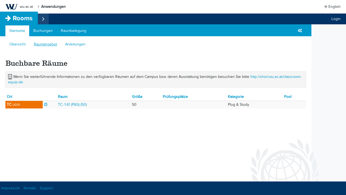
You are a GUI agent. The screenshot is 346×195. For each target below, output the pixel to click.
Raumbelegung (73, 30)
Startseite (17, 30)
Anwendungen (53, 6)
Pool (287, 96)
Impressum (10, 188)
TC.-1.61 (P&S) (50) (72, 104)
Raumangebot (45, 44)
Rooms (22, 18)
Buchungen (43, 30)
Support (46, 188)
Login (336, 18)
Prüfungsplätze (175, 96)
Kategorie (236, 96)
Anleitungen (75, 44)
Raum (62, 96)
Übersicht (17, 44)
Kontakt (30, 188)
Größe (137, 96)
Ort (9, 96)
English (334, 6)
